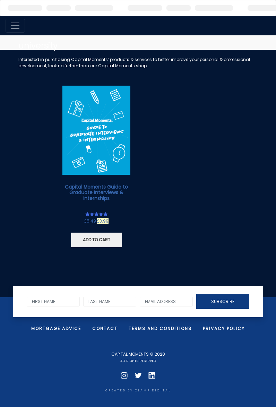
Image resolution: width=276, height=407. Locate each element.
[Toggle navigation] (15, 26)
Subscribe (222, 301)
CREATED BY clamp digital (138, 390)
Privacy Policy (224, 328)
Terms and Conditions (160, 328)
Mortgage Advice (56, 328)
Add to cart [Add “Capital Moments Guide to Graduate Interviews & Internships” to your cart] (96, 240)
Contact (105, 328)
